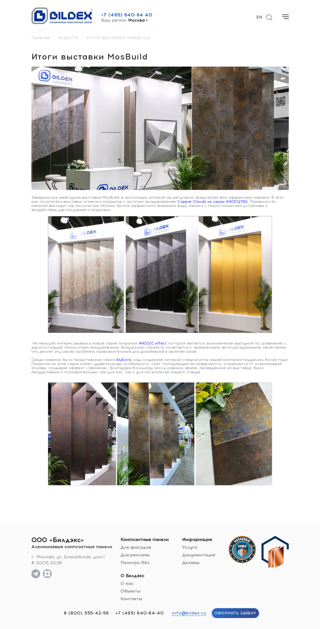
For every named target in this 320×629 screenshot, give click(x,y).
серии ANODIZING (230, 202)
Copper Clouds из (195, 202)
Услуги (189, 547)
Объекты (130, 591)
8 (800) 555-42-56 (86, 613)
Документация (198, 554)
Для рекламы (135, 554)
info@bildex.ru (189, 613)
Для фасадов (135, 547)
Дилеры (191, 562)
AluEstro (123, 360)
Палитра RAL (135, 562)
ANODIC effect (153, 343)
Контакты (131, 598)
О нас (127, 583)
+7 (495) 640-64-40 (126, 15)
